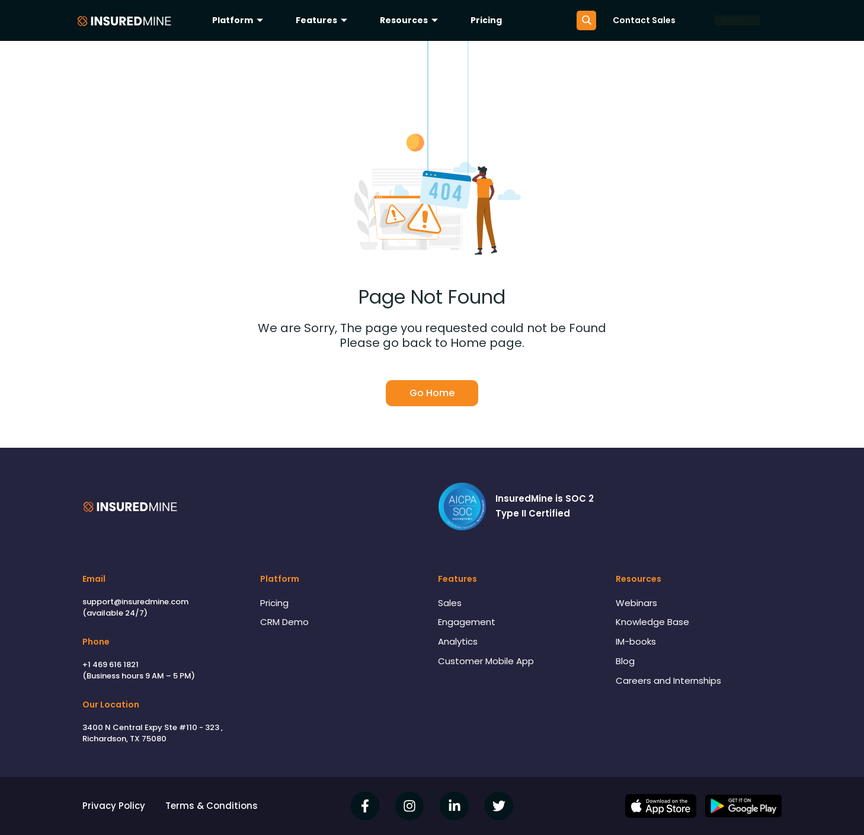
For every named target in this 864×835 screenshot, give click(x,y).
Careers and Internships (668, 680)
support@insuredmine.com (135, 601)
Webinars (636, 603)
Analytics (458, 641)
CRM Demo (284, 622)
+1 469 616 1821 (110, 664)
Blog (625, 661)
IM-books (636, 641)
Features (323, 20)
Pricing (486, 20)
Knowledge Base (652, 622)
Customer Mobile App (486, 661)
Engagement (466, 622)
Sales (450, 603)
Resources (410, 20)
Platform (239, 20)
